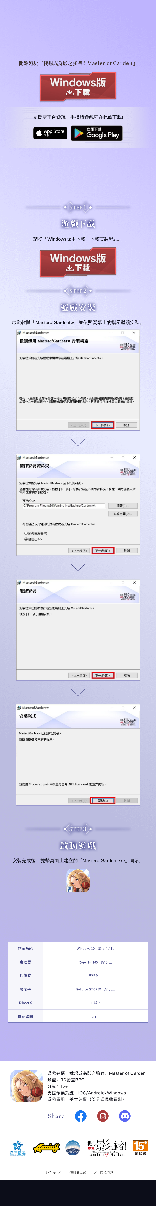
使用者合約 (78, 1172)
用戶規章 (49, 1172)
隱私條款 (106, 1172)
